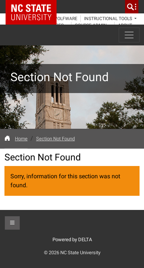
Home (21, 138)
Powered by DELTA (72, 239)
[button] (12, 223)
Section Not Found (55, 138)
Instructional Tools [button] (108, 18)
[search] (131, 6)
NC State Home (33, 7)
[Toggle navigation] (129, 35)
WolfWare (65, 18)
